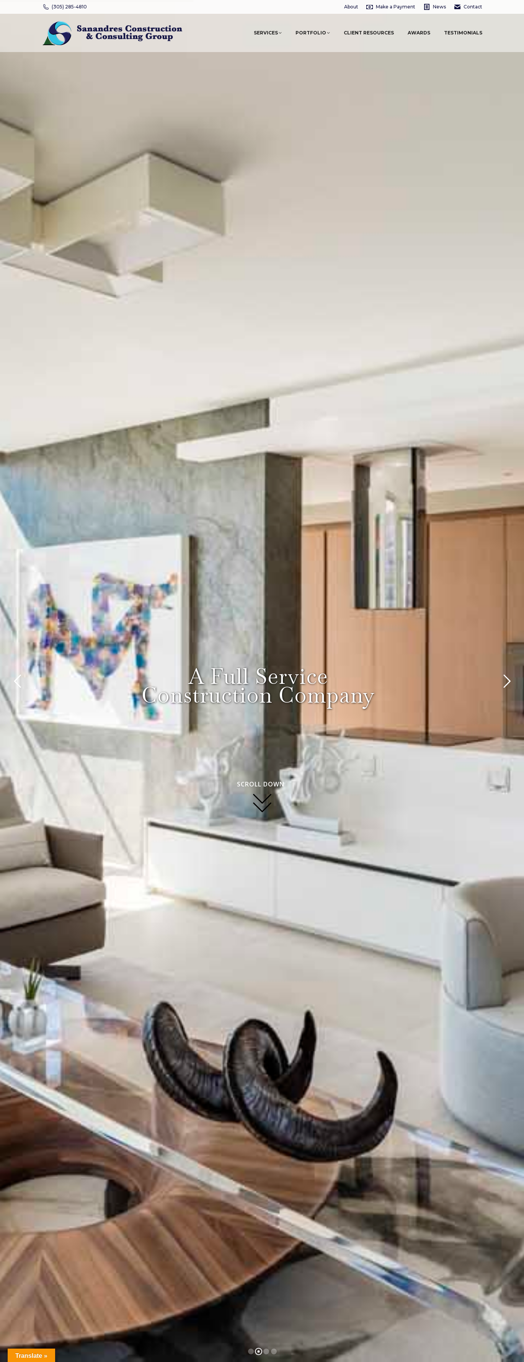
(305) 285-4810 (64, 6)
